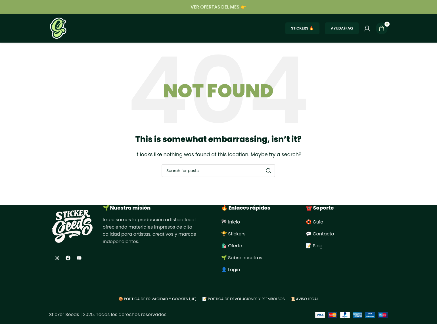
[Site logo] (58, 28)
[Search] (218, 170)
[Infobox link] (218, 7)
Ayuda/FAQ (342, 28)
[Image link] (72, 226)
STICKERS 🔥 (302, 28)
